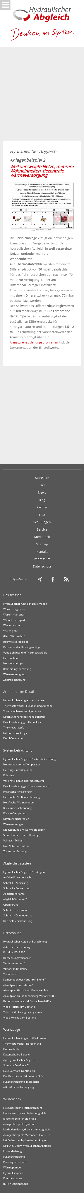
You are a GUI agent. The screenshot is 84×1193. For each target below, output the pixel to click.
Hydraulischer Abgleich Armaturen (24, 700)
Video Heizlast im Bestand (19, 1007)
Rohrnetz (8, 775)
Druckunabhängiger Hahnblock (22, 722)
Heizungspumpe (13, 663)
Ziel (42, 485)
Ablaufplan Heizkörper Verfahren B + (25, 990)
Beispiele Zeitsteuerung (17, 921)
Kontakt (42, 551)
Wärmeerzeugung (14, 674)
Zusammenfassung (15, 851)
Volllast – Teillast (13, 840)
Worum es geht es (14, 609)
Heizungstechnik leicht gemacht (22, 1108)
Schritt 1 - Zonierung (15, 883)
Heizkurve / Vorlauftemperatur (21, 764)
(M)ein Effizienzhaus (15, 1184)
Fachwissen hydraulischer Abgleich (24, 1113)
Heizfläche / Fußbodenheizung (21, 797)
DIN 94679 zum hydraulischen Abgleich (27, 1146)
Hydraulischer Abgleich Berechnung (25, 941)
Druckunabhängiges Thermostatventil (26, 786)
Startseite (42, 478)
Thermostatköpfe (13, 727)
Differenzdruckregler (16, 733)
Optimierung (11, 904)
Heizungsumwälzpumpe (18, 770)
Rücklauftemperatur (15, 813)
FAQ (42, 515)
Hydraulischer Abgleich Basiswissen (25, 604)
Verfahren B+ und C (15, 969)
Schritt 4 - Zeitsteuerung (18, 915)
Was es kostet (11, 625)
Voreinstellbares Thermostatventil (24, 781)
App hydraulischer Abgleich (19, 1060)
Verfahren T (10, 974)
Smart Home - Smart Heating (21, 835)
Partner (42, 507)
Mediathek (42, 537)
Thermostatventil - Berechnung (22, 1043)
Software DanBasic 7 (16, 1065)
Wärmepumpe (12, 1167)
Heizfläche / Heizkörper (17, 791)
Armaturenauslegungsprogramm (34, 342)
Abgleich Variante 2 (15, 899)
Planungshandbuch (14, 1162)
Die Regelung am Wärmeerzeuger (24, 829)
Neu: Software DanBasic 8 (19, 1071)
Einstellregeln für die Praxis (19, 1118)
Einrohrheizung (12, 1151)
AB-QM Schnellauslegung (18, 1087)
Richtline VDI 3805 (14, 952)
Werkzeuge (11, 1029)
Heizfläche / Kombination (18, 802)
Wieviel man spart (14, 620)
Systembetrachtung (17, 750)
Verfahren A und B (14, 963)
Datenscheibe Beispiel (16, 1054)
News (42, 492)
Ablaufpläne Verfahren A (18, 985)
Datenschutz (42, 566)
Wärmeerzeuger (13, 824)
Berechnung (12, 933)
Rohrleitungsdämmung (17, 669)
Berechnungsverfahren (17, 958)
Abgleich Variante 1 (15, 894)
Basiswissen (12, 595)
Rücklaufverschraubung (17, 808)
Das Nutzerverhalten (16, 846)
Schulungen (42, 522)
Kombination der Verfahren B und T (24, 979)
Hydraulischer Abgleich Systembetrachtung (29, 759)
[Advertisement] (42, 96)
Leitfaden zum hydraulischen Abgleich (26, 1140)
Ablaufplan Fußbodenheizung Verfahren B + (29, 996)
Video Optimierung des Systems (22, 1012)
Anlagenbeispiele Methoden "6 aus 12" (26, 1135)
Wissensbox (12, 1099)
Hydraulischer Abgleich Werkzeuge (24, 1038)
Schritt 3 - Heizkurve (15, 910)
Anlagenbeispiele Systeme (19, 1124)
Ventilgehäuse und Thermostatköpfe (25, 652)
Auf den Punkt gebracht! (17, 877)
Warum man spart (14, 614)
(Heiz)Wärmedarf (13, 636)
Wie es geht (10, 631)
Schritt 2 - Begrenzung (16, 888)
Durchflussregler (13, 738)
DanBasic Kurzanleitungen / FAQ (23, 1076)
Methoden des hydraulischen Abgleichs (27, 1129)
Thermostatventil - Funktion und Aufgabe (28, 706)
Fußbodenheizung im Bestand (21, 1081)
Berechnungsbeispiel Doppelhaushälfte (27, 1001)
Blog (42, 500)
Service (42, 529)
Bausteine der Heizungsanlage (22, 647)
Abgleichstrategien (17, 863)
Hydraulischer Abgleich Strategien (24, 872)
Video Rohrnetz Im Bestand (19, 1017)
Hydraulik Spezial (13, 1173)
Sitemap (42, 544)
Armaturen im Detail (18, 691)
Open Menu (5, 5)
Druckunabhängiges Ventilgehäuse (24, 716)
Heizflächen (10, 658)
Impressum (42, 559)
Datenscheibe (11, 1049)
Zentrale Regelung (14, 680)
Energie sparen (12, 1178)
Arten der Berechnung (16, 947)
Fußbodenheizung (14, 1156)
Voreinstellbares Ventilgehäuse (22, 711)
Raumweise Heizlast (15, 642)
